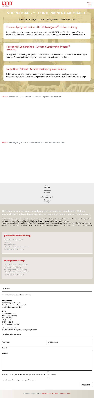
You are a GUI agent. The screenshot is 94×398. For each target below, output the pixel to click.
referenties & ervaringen (14, 249)
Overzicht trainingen (47, 201)
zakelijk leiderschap (14, 260)
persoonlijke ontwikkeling (17, 235)
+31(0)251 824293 (36, 393)
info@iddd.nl (6, 320)
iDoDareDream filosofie (26, 223)
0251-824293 (7, 318)
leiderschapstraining (13, 267)
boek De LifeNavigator (14, 240)
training (8, 242)
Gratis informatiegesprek (47, 196)
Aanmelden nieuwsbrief (47, 191)
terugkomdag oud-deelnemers (17, 247)
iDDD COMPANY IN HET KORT (50, 393)
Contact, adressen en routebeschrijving (16, 295)
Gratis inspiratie (47, 187)
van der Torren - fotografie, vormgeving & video (19, 330)
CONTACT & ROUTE (65, 393)
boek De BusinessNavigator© (16, 265)
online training (10, 245)
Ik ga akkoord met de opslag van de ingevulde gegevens (19, 380)
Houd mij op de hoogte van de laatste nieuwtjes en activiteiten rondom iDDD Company (29, 375)
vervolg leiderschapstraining (16, 270)
